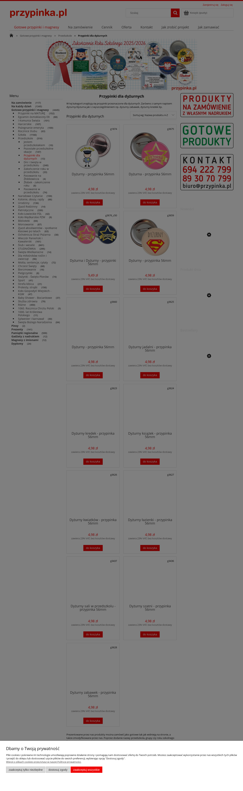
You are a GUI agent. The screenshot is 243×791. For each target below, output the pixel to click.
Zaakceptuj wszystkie (86, 769)
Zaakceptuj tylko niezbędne (26, 769)
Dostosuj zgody (57, 769)
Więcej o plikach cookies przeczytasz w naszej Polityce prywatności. (43, 762)
